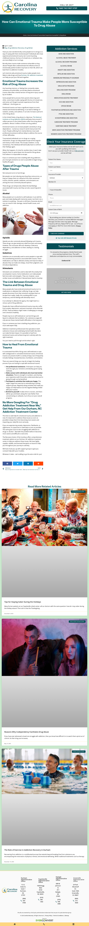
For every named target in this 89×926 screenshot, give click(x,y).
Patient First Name (54, 159)
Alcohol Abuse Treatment (66, 58)
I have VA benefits (55, 190)
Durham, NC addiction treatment (32, 75)
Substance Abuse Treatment (66, 126)
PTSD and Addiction (66, 114)
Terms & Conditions (58, 915)
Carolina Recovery (28, 915)
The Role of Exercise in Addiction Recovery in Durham (27, 850)
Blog (5, 48)
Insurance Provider (54, 174)
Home (24, 35)
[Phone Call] (44, 924)
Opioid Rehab (66, 106)
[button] (7, 464)
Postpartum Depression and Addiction (66, 110)
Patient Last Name (54, 167)
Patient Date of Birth (55, 209)
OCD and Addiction (66, 102)
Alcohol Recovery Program (66, 62)
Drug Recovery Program (66, 90)
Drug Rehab (29, 48)
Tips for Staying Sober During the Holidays (22, 602)
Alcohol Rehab (66, 66)
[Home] (15, 924)
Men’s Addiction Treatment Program (66, 130)
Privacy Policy (48, 915)
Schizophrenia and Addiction (66, 118)
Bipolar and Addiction (66, 74)
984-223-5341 (79, 151)
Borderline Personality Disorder (66, 78)
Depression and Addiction (66, 82)
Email (50, 202)
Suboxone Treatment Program (66, 122)
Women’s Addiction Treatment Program (66, 134)
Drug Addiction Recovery (16, 48)
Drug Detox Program (66, 86)
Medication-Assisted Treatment (66, 98)
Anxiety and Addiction (66, 70)
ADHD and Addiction (66, 54)
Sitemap (67, 915)
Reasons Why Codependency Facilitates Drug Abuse (26, 732)
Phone (50, 194)
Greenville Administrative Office (78, 879)
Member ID (52, 182)
